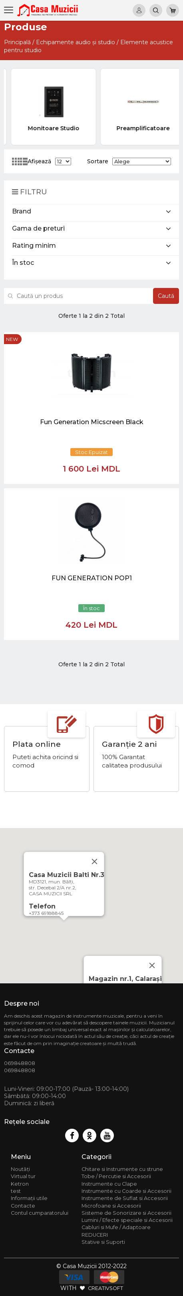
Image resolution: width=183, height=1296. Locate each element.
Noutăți (20, 1169)
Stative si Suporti (103, 1242)
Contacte (23, 1206)
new (12, 339)
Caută (166, 296)
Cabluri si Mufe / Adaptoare (116, 1227)
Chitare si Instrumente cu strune (122, 1169)
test (16, 1191)
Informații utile (29, 1198)
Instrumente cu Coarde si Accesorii (126, 1191)
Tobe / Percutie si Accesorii (116, 1176)
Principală (17, 42)
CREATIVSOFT (105, 1288)
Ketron (20, 1184)
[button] (64, 927)
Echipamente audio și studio (75, 42)
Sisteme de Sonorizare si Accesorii (126, 1213)
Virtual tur (23, 1176)
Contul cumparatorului (39, 1213)
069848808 (19, 1063)
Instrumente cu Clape (109, 1184)
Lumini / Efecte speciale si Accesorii (127, 1220)
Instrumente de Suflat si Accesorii (125, 1198)
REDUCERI (95, 1235)
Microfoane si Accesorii (111, 1206)
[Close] (152, 965)
